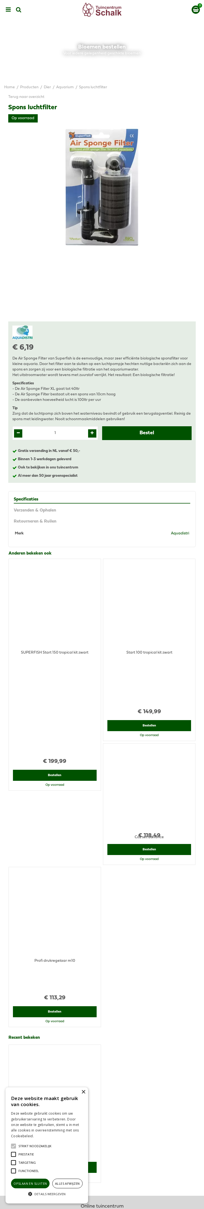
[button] (34, 1146)
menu (8, 10)
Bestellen (54, 657)
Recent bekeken (24, 799)
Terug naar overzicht (26, 97)
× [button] (83, 1092)
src (19, 10)
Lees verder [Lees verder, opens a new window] (44, 1136)
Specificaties (26, 499)
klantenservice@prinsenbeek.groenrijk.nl (104, 1038)
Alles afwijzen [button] (67, 1183)
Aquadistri (180, 533)
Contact (102, 1154)
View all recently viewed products (38, 950)
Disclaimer (102, 1129)
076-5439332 (104, 1033)
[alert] (47, 1145)
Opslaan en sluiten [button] (30, 1183)
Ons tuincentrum (102, 1160)
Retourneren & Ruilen (35, 521)
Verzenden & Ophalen (35, 510)
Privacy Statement (102, 1124)
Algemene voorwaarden (102, 1118)
